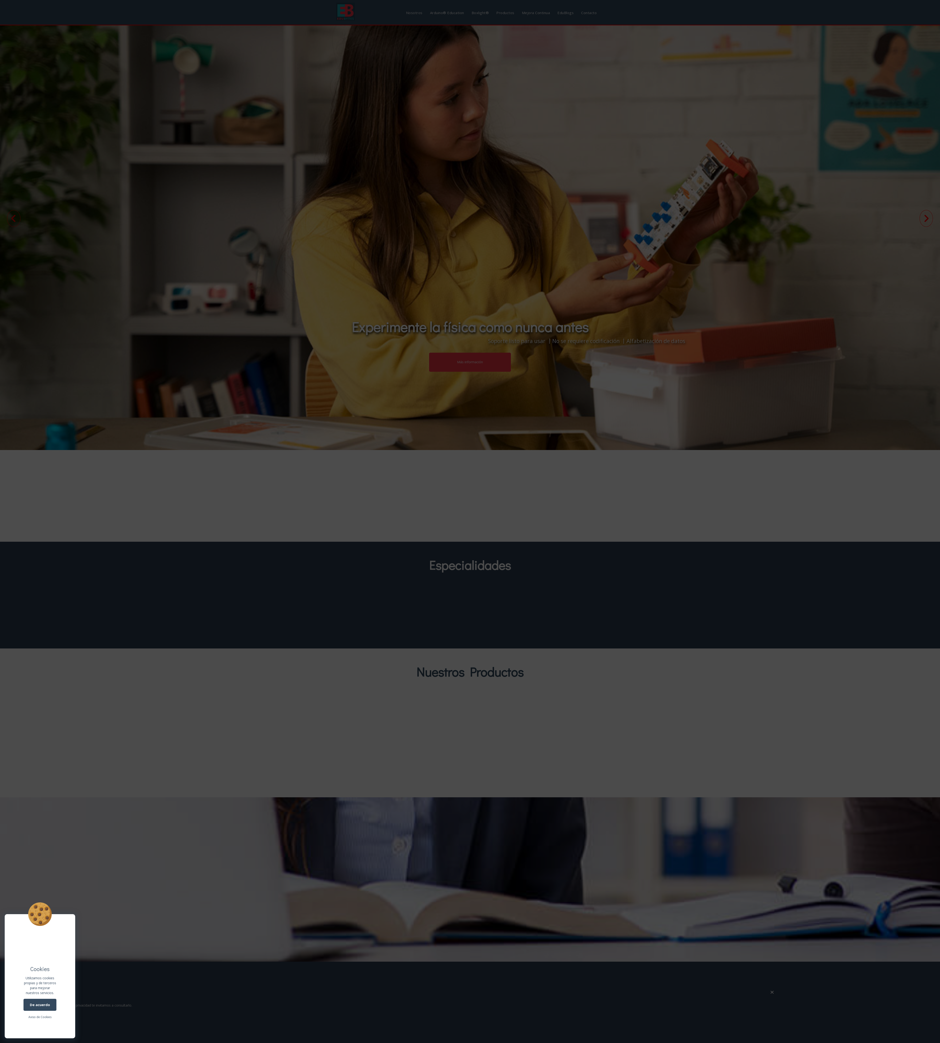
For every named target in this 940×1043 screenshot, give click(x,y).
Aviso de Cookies (39, 1017)
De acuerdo (40, 1004)
